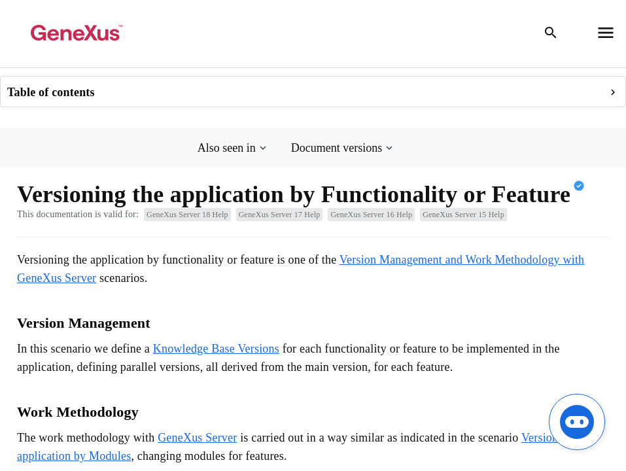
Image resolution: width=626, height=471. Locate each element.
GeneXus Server (197, 437)
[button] (233, 148)
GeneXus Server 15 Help (463, 214)
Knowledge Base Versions (216, 348)
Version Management (83, 323)
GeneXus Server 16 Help (371, 214)
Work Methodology (78, 412)
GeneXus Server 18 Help (187, 214)
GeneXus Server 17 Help (280, 214)
